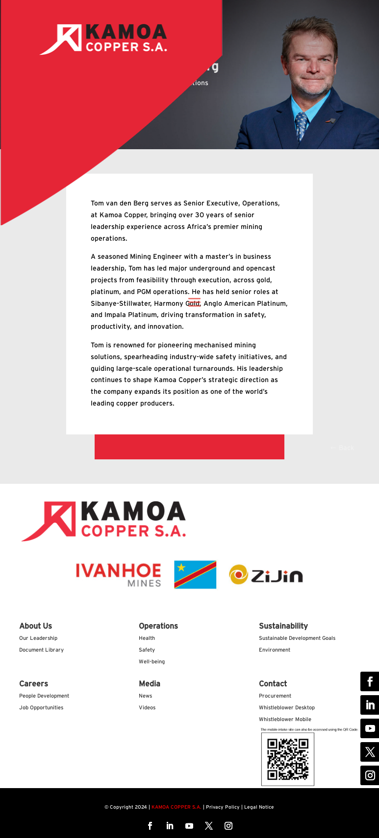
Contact (273, 684)
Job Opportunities (41, 707)
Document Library (41, 650)
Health (147, 638)
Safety (147, 650)
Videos (147, 707)
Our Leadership (38, 638)
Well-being (152, 661)
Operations (158, 626)
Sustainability (283, 626)
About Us (35, 626)
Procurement (275, 696)
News (145, 696)
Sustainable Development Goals (297, 638)
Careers (33, 684)
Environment (274, 650)
